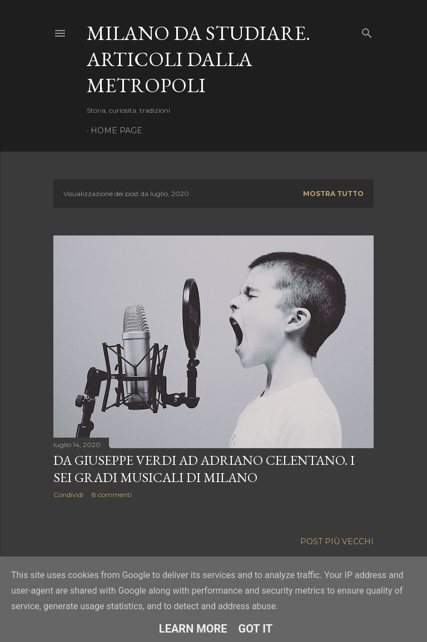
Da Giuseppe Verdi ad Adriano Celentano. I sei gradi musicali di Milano (204, 469)
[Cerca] (367, 31)
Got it (256, 628)
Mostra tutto (333, 193)
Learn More (193, 628)
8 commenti (112, 494)
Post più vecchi (337, 539)
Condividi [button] (68, 494)
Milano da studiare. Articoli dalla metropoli (198, 59)
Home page (116, 131)
